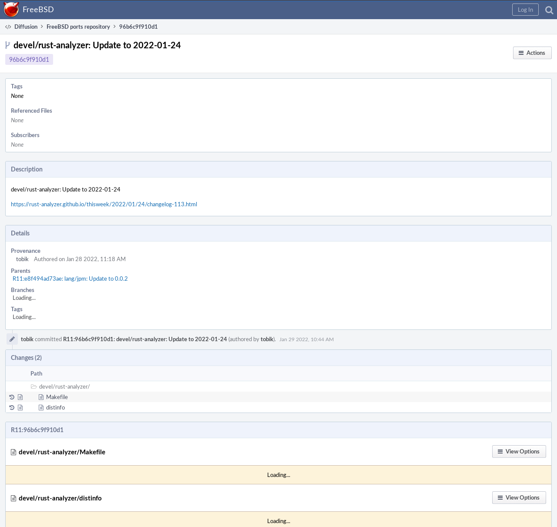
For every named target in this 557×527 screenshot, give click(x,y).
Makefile (57, 397)
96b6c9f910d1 (29, 59)
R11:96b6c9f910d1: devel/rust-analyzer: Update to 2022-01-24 (145, 339)
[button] (525, 9)
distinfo (55, 407)
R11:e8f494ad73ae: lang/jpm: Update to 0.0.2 (70, 278)
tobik (22, 259)
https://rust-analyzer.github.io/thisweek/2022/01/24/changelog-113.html (104, 204)
